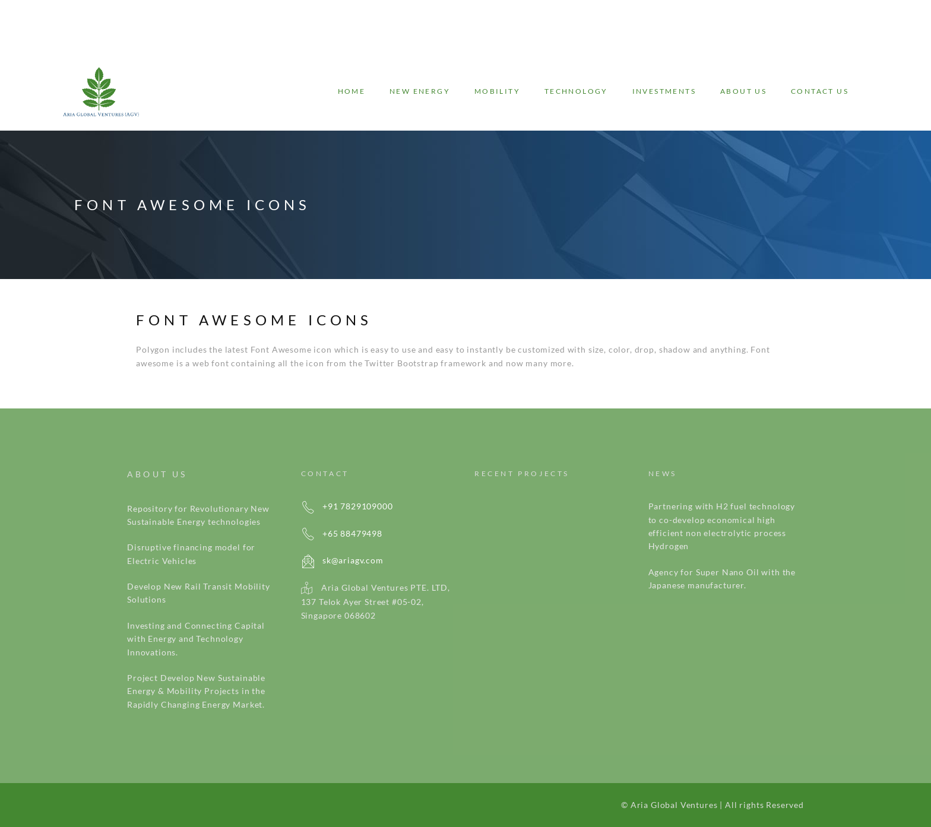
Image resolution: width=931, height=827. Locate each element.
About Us (743, 91)
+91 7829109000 (347, 506)
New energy (420, 91)
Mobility (497, 91)
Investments (664, 91)
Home (352, 91)
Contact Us (819, 91)
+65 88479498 (341, 533)
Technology (576, 91)
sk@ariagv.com (342, 560)
